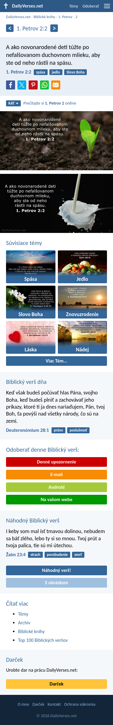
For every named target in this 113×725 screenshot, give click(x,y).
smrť (78, 554)
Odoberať (91, 6)
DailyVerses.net (18, 16)
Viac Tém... (56, 361)
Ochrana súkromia (79, 704)
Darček (14, 659)
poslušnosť (78, 430)
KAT (13, 103)
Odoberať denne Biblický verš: (42, 449)
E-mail (56, 474)
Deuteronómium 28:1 (27, 430)
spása (40, 72)
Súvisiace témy (24, 242)
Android (56, 487)
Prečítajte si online (50, 103)
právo (58, 430)
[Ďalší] (54, 28)
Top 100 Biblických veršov (43, 640)
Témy (73, 6)
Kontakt (54, 704)
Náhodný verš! (56, 570)
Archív (24, 623)
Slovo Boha (76, 72)
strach (35, 554)
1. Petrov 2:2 (18, 72)
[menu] (107, 8)
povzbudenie (57, 554)
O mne (23, 704)
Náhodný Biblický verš (32, 520)
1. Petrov (65, 16)
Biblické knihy (44, 16)
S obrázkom (56, 582)
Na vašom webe (56, 499)
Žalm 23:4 (16, 554)
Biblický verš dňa (26, 381)
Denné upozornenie (56, 462)
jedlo (56, 72)
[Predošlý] (10, 28)
